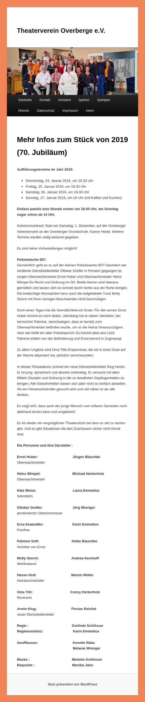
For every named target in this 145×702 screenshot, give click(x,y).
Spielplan (103, 100)
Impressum (70, 111)
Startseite (25, 100)
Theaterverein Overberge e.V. (61, 30)
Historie (23, 111)
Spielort (83, 100)
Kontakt (44, 100)
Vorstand (64, 100)
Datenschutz (46, 111)
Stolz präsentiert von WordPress (72, 684)
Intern (90, 111)
